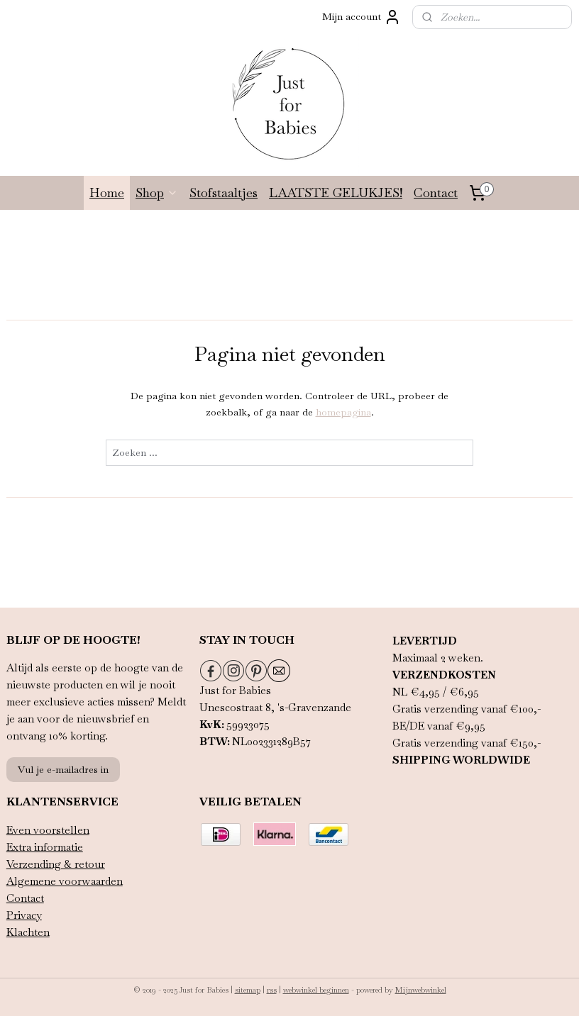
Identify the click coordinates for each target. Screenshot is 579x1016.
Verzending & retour (55, 864)
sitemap (247, 990)
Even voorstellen (47, 830)
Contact (436, 192)
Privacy (24, 915)
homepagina (343, 412)
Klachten (28, 932)
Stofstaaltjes (223, 192)
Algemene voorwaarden (64, 881)
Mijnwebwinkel (420, 990)
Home (106, 192)
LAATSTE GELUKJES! (335, 192)
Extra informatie (44, 847)
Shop (157, 192)
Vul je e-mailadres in (63, 769)
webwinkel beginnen (316, 990)
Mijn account (361, 17)
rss (272, 990)
